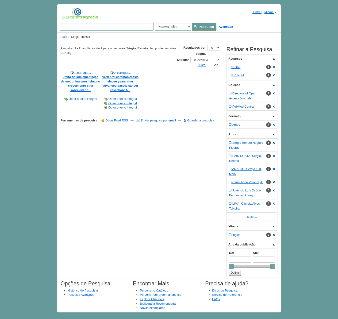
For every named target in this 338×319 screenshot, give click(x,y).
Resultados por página (194, 50)
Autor (64, 37)
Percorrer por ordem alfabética (160, 294)
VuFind (68, 13)
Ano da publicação (242, 244)
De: (231, 253)
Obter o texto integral (80, 99)
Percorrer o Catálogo (154, 290)
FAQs (216, 299)
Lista (200, 65)
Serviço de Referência (227, 294)
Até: (256, 253)
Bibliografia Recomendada (158, 303)
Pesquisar (204, 27)
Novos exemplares (152, 308)
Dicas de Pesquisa (225, 290)
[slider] (231, 266)
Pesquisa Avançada (81, 294)
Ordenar (183, 60)
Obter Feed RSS (114, 120)
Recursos (235, 58)
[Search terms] (107, 27)
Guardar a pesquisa (199, 120)
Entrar (255, 12)
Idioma (270, 12)
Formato (234, 116)
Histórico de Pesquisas (83, 290)
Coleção (234, 85)
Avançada (226, 26)
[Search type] (173, 27)
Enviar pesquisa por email (156, 120)
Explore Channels (152, 299)
